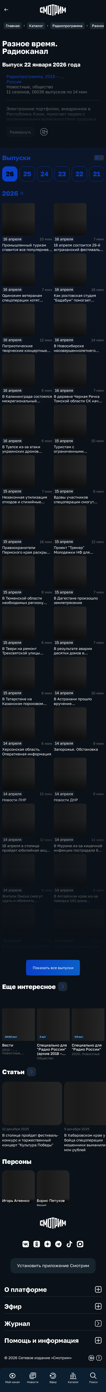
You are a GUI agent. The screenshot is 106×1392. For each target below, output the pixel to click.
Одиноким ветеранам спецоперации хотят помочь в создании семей (25, 300)
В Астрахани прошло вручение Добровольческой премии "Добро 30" (78, 706)
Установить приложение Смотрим (53, 1265)
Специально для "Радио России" (87, 1047)
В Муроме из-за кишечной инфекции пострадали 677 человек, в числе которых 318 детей (78, 852)
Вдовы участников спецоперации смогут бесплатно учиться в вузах (78, 501)
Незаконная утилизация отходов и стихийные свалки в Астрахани (24, 501)
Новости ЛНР (14, 800)
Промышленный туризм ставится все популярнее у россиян (27, 249)
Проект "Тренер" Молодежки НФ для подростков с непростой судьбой (76, 554)
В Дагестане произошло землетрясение (76, 600)
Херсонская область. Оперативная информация (26, 751)
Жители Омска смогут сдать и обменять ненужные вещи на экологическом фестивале (26, 903)
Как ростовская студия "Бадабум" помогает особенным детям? (75, 300)
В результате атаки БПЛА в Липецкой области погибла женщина (25, 951)
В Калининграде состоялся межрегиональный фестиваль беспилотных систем (27, 403)
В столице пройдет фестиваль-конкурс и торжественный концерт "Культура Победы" (30, 1140)
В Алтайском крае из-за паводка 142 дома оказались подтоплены (76, 900)
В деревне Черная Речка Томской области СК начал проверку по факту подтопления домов (78, 403)
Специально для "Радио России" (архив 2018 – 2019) (52, 1051)
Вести (7, 1045)
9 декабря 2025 (76, 1129)
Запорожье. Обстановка (76, 749)
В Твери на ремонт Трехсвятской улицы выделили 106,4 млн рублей (21, 655)
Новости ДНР (66, 800)
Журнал (53, 1323)
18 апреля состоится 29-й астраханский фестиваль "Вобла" (77, 249)
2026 (21, 193)
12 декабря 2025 (15, 1129)
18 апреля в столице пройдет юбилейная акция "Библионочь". (26, 850)
